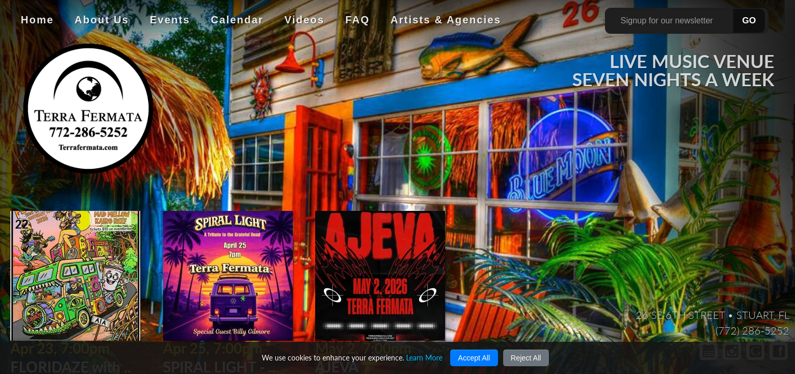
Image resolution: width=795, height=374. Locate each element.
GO (749, 20)
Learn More (424, 357)
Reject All (526, 358)
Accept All (474, 358)
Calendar (237, 19)
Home (37, 19)
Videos (305, 19)
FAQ (357, 19)
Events (170, 19)
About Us (102, 19)
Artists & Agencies (445, 19)
